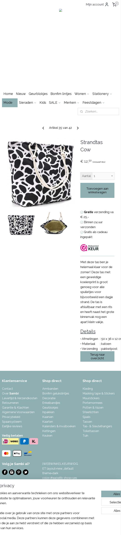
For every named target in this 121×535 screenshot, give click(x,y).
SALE (55, 102)
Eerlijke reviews (12, 426)
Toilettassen (91, 431)
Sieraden (28, 102)
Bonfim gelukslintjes (55, 393)
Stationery (102, 94)
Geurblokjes (38, 94)
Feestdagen (94, 102)
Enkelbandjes (51, 403)
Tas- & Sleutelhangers (97, 426)
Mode (9, 102)
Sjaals (86, 417)
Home (8, 94)
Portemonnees (93, 403)
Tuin (85, 435)
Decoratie (48, 398)
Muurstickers (91, 398)
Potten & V (90, 407)
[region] (36, 500)
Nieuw (21, 94)
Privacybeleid (11, 417)
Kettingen (48, 431)
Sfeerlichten (91, 412)
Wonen (82, 94)
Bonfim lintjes (61, 94)
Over (10, 393)
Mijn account (97, 4)
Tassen (87, 421)
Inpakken (48, 412)
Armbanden (50, 388)
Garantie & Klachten (15, 407)
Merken (72, 102)
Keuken (47, 435)
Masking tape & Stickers (99, 393)
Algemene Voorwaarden (18, 412)
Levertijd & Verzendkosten (19, 398)
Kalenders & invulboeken (59, 426)
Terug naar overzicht (97, 356)
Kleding (88, 388)
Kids (43, 102)
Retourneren (10, 403)
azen (100, 407)
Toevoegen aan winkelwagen (97, 190)
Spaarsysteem (12, 421)
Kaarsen (47, 417)
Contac (7, 388)
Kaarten (47, 421)
